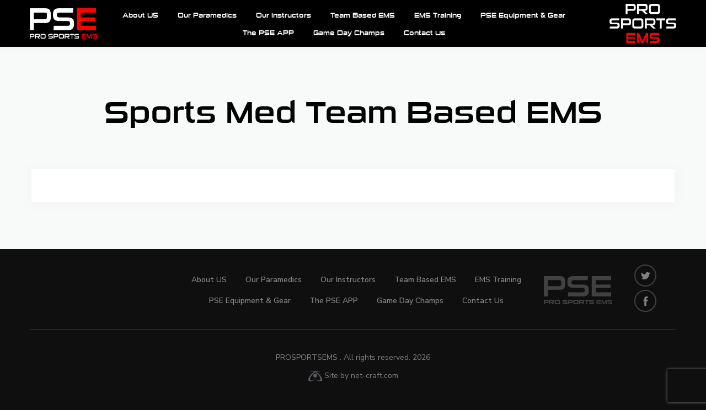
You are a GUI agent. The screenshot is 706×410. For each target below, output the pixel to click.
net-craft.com (374, 375)
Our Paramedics (207, 15)
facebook (645, 301)
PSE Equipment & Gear (522, 15)
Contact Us (424, 33)
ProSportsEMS (353, 357)
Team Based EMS (362, 15)
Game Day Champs (348, 33)
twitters (645, 276)
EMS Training (437, 15)
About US (140, 15)
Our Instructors (283, 15)
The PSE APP (268, 33)
